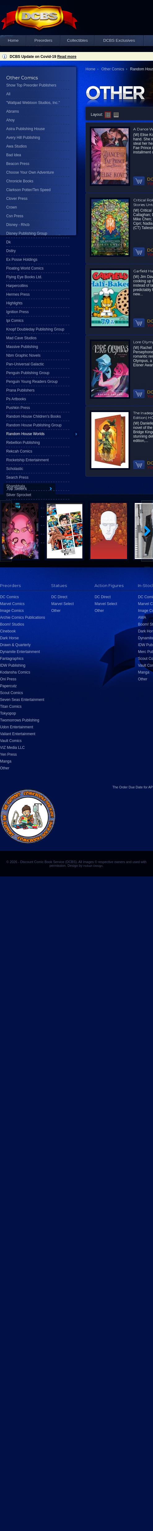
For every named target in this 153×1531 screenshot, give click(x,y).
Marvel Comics (12, 604)
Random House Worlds (25, 434)
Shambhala (15, 486)
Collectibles (77, 40)
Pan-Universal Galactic (25, 364)
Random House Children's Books (33, 416)
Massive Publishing (22, 347)
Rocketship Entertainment (27, 460)
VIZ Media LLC (12, 747)
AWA (142, 617)
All (8, 94)
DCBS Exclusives (119, 40)
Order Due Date (131, 787)
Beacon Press (17, 164)
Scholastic (14, 469)
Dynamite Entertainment (20, 652)
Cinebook (8, 631)
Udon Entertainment (16, 727)
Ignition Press (17, 312)
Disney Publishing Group (26, 233)
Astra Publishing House (25, 129)
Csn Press (14, 216)
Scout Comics (11, 693)
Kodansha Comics (15, 672)
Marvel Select (62, 604)
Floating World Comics (24, 268)
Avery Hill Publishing (23, 137)
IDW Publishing (12, 665)
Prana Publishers (20, 390)
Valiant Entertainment (17, 734)
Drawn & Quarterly (15, 645)
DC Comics (9, 597)
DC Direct (59, 597)
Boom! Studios (12, 624)
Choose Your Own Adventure (30, 172)
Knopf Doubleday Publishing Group (35, 329)
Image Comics (12, 610)
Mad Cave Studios (21, 338)
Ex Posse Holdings (21, 259)
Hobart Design (93, 865)
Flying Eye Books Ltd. (24, 277)
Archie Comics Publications (22, 617)
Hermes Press (18, 294)
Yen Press (8, 754)
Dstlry (11, 251)
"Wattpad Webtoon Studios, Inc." (33, 103)
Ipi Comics (15, 320)
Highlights (14, 303)
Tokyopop (8, 713)
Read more (66, 56)
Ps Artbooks (16, 399)
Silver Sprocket (18, 495)
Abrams (12, 111)
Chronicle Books (19, 181)
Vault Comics (11, 741)
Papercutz (8, 686)
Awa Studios (16, 146)
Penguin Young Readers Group (32, 381)
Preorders (43, 40)
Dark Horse (9, 638)
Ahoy (10, 120)
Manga (5, 761)
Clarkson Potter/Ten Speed (28, 190)
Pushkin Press (18, 408)
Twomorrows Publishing (19, 720)
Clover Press (17, 198)
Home (13, 40)
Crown (11, 207)
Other (4, 768)
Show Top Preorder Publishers (31, 85)
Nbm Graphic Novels (23, 355)
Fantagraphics (12, 658)
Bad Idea (13, 155)
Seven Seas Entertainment (22, 699)
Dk (8, 242)
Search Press (17, 477)
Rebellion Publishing (23, 442)
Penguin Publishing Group (27, 373)
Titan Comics (11, 706)
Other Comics (112, 69)
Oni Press (8, 679)
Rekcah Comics (19, 451)
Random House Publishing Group (34, 425)
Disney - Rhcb (17, 225)
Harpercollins (17, 286)
